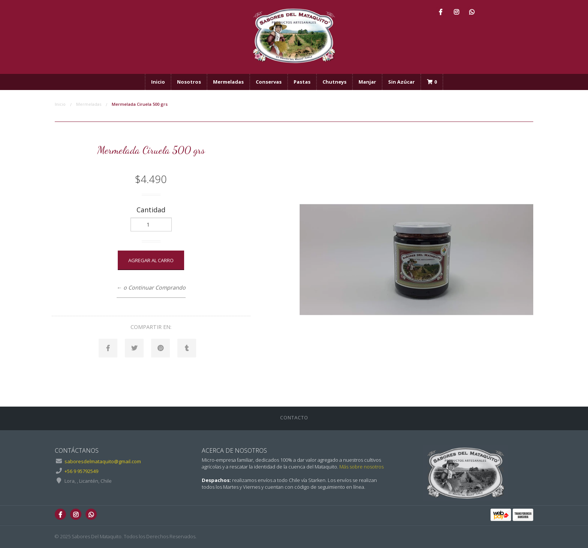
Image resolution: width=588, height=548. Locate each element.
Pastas (302, 81)
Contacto (294, 417)
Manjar (367, 81)
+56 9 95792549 (81, 471)
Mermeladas (228, 81)
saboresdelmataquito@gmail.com (102, 461)
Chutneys (334, 81)
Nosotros (189, 81)
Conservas (269, 81)
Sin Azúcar (401, 81)
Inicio (158, 81)
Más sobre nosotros (361, 466)
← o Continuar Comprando (151, 287)
